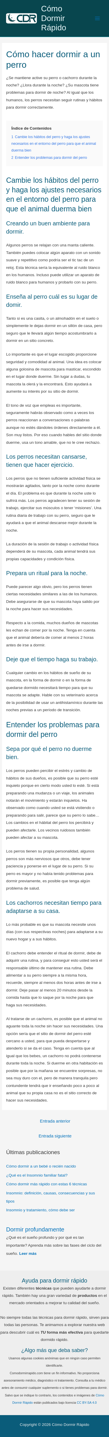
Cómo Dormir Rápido (53, 18)
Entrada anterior (55, 1121)
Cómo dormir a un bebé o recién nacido (41, 1166)
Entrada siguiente (55, 1136)
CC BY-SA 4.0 (87, 1402)
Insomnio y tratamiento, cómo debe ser (40, 1210)
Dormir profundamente (35, 1229)
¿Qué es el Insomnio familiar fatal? (36, 1175)
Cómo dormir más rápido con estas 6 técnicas (46, 1184)
